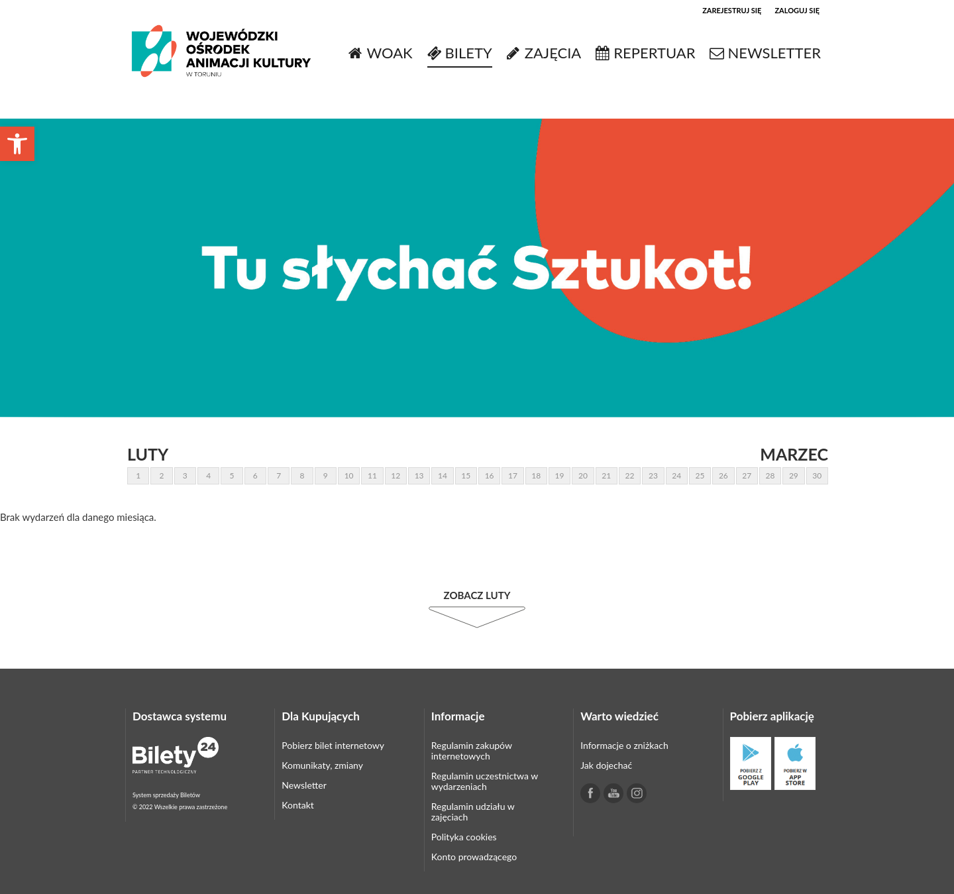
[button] (17, 144)
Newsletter (304, 785)
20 (583, 475)
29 (793, 475)
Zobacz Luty (477, 595)
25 (700, 475)
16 (489, 475)
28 (770, 475)
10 (349, 475)
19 (559, 475)
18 (536, 475)
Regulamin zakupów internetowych (471, 750)
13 (419, 475)
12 (395, 475)
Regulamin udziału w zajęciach (473, 811)
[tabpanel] (477, 268)
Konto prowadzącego (474, 856)
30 (817, 475)
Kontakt (298, 804)
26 (723, 475)
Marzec (794, 454)
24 (676, 475)
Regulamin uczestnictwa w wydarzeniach (484, 781)
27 (746, 475)
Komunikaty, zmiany (322, 765)
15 (465, 475)
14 (442, 475)
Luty (147, 454)
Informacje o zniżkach (624, 745)
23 (653, 475)
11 (372, 475)
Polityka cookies (464, 836)
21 (606, 475)
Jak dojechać (606, 765)
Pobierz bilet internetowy (333, 745)
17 (512, 475)
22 (630, 475)
